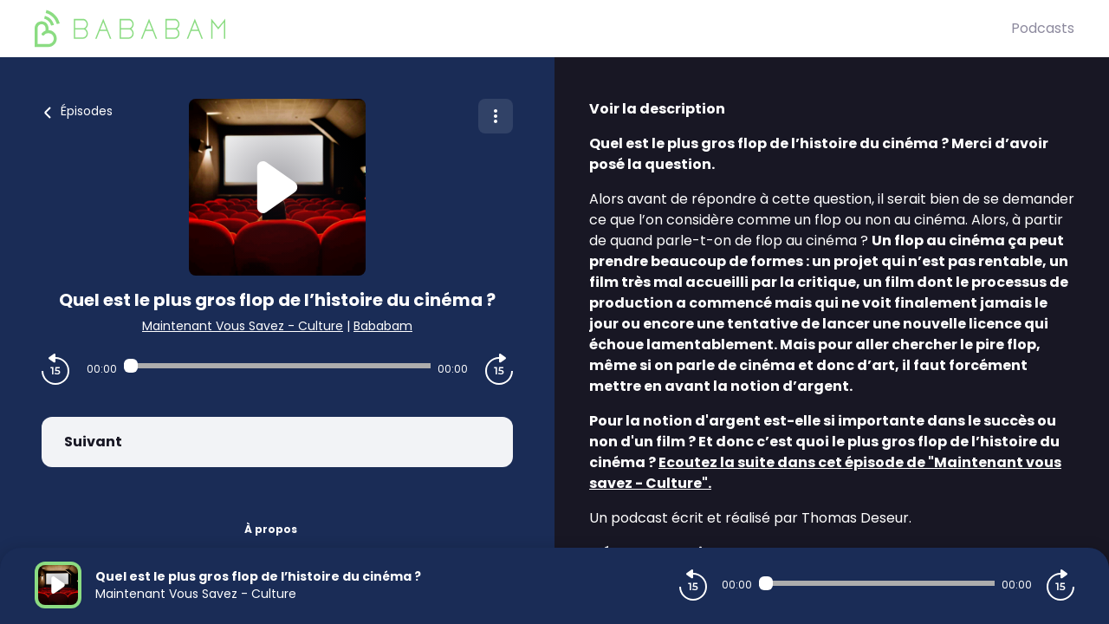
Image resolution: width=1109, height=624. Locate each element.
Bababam (382, 326)
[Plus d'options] (495, 116)
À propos (270, 529)
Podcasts (1042, 28)
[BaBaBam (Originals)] (523, 29)
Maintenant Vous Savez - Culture (242, 326)
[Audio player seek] (277, 365)
